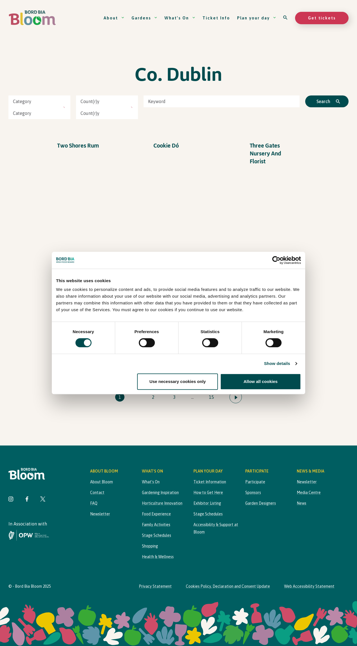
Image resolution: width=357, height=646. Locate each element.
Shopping (150, 546)
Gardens (144, 18)
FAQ (93, 503)
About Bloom (101, 482)
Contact (97, 492)
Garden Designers (260, 503)
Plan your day (256, 18)
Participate (255, 482)
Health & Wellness (158, 556)
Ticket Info (216, 18)
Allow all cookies (261, 381)
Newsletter (100, 514)
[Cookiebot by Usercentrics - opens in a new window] (276, 260)
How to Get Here (208, 492)
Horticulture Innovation (162, 503)
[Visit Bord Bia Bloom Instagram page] (11, 500)
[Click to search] (327, 101)
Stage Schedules (156, 535)
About (114, 18)
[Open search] (285, 17)
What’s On (179, 18)
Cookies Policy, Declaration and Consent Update (228, 586)
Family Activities (156, 524)
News (301, 503)
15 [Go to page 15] (211, 397)
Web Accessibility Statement (309, 586)
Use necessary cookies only (178, 381)
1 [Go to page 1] (120, 397)
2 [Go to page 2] (153, 397)
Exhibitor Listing (207, 503)
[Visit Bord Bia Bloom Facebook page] (26, 500)
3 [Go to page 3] (174, 397)
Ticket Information (209, 482)
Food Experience (156, 514)
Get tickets (322, 17)
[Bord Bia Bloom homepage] (32, 17)
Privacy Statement (155, 586)
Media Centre (309, 492)
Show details (277, 363)
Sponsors (253, 492)
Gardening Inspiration (160, 492)
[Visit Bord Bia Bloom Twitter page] (42, 500)
